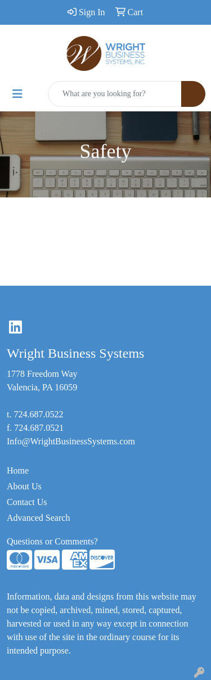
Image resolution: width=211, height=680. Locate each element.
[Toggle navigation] (17, 94)
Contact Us (27, 502)
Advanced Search (38, 518)
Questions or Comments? (52, 541)
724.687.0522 (38, 414)
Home (18, 470)
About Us (24, 486)
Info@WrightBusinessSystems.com (71, 441)
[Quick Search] (115, 94)
